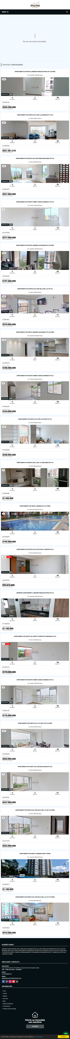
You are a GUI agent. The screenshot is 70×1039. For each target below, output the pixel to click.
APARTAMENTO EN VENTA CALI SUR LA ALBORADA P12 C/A (35, 115)
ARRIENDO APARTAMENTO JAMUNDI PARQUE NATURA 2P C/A (35, 593)
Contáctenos (6, 1006)
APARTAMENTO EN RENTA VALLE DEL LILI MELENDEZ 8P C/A (35, 462)
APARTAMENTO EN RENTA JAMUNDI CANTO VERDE (35, 853)
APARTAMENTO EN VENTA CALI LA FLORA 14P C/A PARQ (35, 723)
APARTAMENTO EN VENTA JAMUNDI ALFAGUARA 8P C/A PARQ (35, 245)
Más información (38, 1037)
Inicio (4, 991)
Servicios (5, 998)
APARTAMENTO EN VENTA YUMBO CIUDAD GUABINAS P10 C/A (35, 202)
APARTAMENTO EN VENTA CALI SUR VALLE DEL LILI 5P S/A (35, 289)
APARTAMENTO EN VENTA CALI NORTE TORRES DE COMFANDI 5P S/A (35, 636)
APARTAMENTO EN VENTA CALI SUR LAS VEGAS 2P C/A (35, 419)
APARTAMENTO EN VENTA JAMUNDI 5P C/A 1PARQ (35, 506)
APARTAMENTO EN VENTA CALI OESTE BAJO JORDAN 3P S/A (35, 549)
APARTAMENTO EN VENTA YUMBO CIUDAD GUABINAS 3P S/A (35, 680)
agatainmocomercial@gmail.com (11, 978)
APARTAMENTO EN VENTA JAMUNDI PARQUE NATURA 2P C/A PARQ (35, 71)
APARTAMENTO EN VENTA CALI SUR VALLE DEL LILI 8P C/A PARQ (35, 810)
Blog (4, 1001)
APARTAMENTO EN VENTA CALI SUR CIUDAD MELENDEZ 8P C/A (35, 158)
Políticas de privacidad (9, 1008)
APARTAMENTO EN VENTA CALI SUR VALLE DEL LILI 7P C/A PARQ (35, 897)
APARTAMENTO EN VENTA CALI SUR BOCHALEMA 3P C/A (35, 766)
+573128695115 (7, 974)
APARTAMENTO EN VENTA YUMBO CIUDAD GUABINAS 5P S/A (35, 375)
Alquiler (5, 996)
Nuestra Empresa (8, 1003)
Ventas (5, 993)
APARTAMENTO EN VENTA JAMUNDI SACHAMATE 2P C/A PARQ (35, 332)
